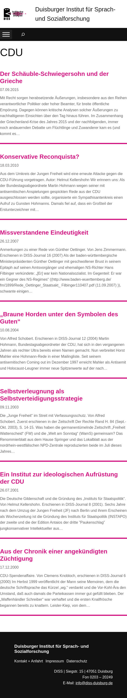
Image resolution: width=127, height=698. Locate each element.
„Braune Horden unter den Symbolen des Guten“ (59, 318)
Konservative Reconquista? (39, 156)
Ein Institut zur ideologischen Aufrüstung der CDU (59, 478)
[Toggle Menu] (6, 34)
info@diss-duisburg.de (94, 683)
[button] (123, 4)
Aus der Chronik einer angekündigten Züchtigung (53, 555)
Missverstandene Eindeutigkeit (44, 232)
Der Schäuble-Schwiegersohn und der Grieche (54, 77)
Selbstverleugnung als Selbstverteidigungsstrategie (41, 395)
